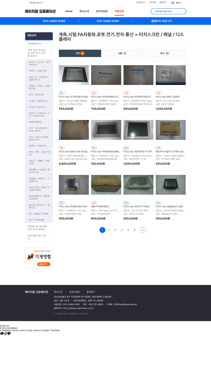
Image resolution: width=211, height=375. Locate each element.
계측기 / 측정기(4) (37, 70)
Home (69, 11)
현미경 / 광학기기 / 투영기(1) (39, 206)
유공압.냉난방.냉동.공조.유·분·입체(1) (38, 228)
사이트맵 (152, 2)
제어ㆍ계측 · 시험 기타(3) (39, 153)
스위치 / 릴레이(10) (38, 100)
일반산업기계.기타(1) (37, 237)
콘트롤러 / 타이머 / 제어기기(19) (39, 171)
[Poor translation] (7, 334)
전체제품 (35, 43)
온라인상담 (102, 11)
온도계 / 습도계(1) (37, 107)
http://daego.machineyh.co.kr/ (78, 308)
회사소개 (84, 11)
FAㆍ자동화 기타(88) (39, 213)
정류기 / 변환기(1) (37, 145)
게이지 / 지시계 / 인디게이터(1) (39, 63)
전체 (80, 53)
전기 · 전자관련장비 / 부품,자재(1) (39, 129)
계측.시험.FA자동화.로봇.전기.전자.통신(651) (37, 53)
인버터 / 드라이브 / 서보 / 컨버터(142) (39, 114)
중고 (164, 53)
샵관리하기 (141, 2)
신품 (122, 53)
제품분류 (119, 11)
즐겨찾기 (162, 2)
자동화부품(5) (35, 121)
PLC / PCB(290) (36, 219)
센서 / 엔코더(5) (36, 94)
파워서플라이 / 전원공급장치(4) (39, 197)
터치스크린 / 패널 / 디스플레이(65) (39, 188)
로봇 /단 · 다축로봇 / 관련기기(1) (39, 78)
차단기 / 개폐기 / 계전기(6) (39, 162)
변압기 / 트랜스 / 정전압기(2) (39, 87)
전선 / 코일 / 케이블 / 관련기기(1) (39, 138)
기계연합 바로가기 (35, 3)
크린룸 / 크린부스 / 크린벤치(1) (39, 180)
